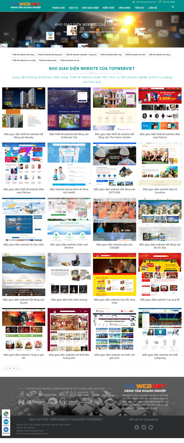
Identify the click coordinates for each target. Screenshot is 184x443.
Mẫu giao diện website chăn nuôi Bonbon (69, 246)
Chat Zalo (6, 422)
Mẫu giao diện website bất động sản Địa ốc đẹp (160, 246)
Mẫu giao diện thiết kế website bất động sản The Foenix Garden (114, 136)
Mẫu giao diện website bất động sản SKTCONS (114, 191)
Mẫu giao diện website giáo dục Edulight (114, 246)
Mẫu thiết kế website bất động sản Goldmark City (69, 136)
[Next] (18, 368)
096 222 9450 (169, 2)
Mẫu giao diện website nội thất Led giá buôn (114, 356)
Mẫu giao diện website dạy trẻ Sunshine (160, 191)
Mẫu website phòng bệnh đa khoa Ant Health (69, 191)
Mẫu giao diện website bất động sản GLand (23, 301)
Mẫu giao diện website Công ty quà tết (24, 356)
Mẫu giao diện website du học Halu (24, 244)
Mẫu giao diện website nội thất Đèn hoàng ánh (69, 356)
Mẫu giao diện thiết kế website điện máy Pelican (160, 136)
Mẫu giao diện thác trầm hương (69, 299)
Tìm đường (6, 414)
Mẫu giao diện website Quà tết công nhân (114, 301)
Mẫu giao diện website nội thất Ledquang (160, 356)
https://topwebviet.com (34, 435)
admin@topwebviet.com (37, 438)
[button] (173, 7)
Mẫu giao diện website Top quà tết (160, 299)
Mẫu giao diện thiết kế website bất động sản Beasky (23, 136)
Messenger (6, 430)
